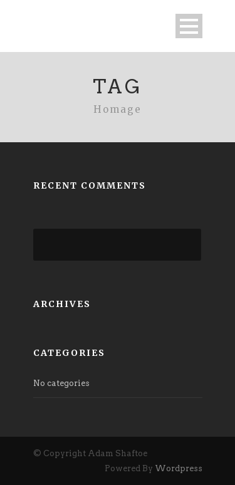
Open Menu (188, 26)
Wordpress (178, 468)
